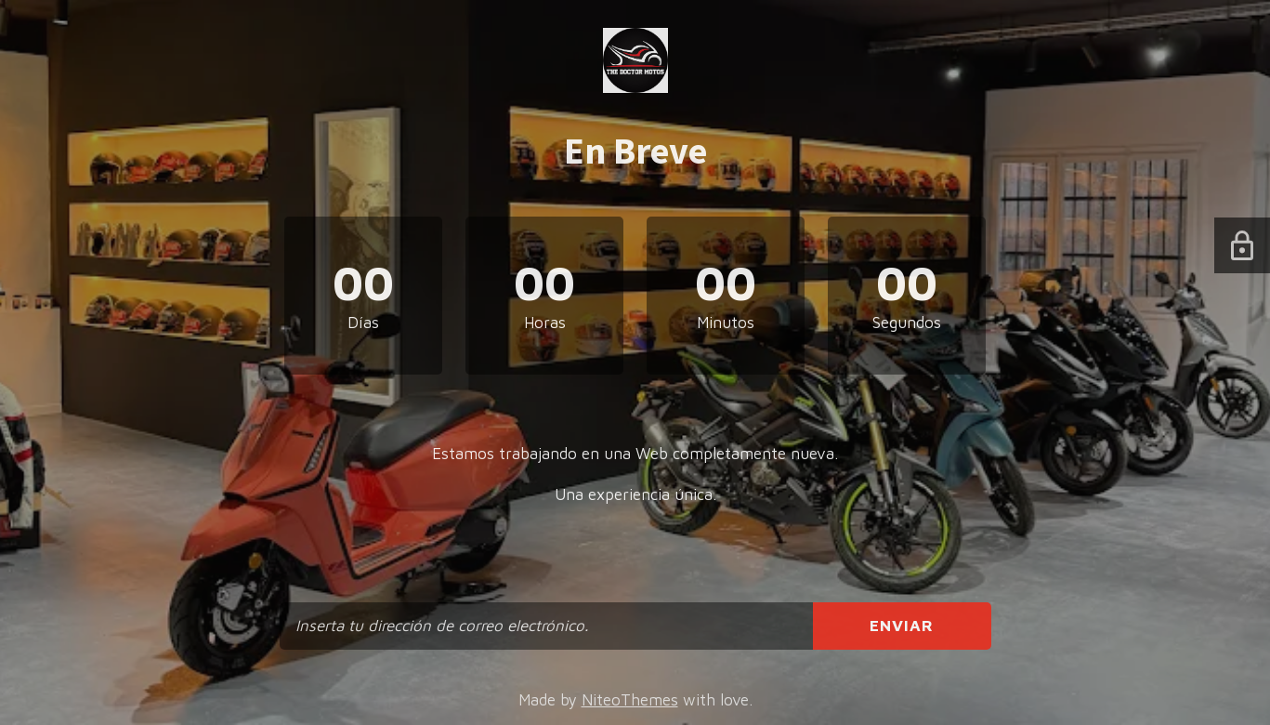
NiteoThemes (630, 700)
